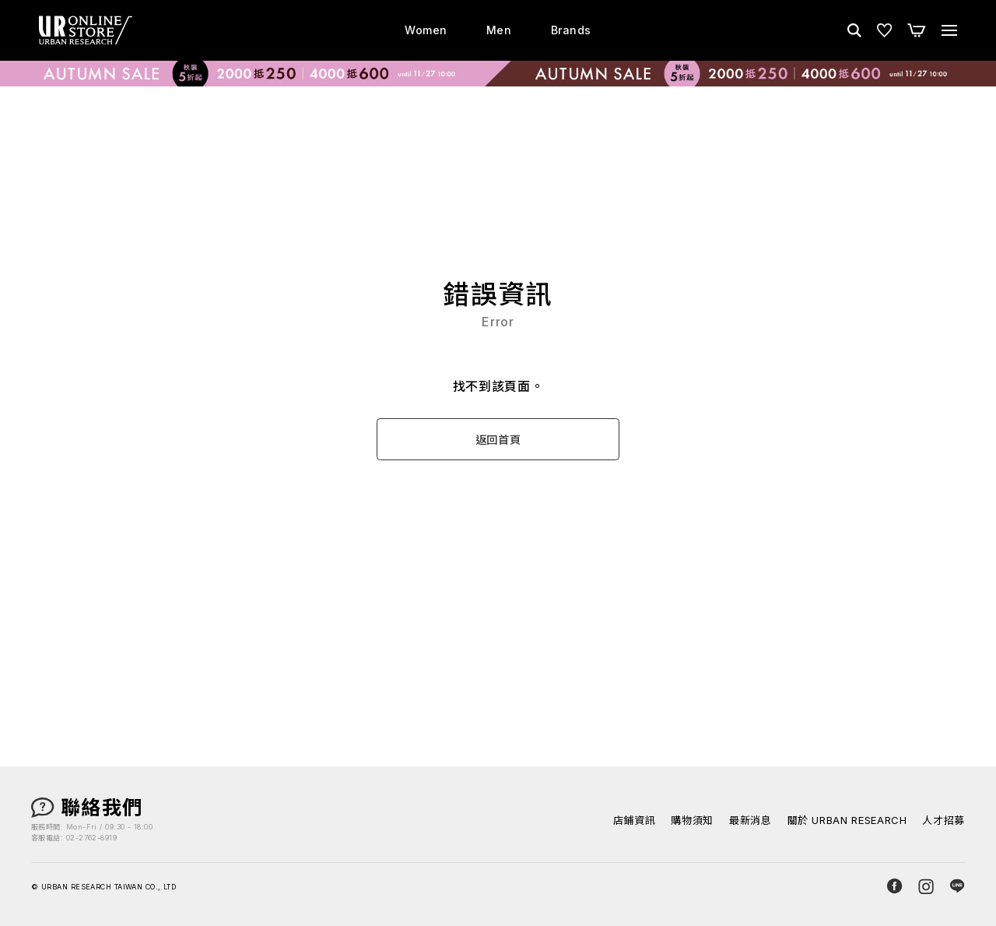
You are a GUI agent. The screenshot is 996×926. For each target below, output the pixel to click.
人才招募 (943, 820)
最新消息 (750, 820)
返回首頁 (498, 439)
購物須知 (692, 820)
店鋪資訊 (634, 820)
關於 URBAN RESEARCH (847, 820)
